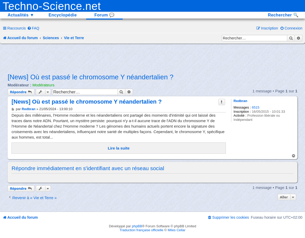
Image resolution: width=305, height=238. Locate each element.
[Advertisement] (152, 58)
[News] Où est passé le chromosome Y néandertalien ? (90, 77)
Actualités (21, 15)
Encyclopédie (63, 15)
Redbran (240, 101)
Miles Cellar (176, 230)
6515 (255, 107)
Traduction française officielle (141, 230)
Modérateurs (43, 85)
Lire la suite (119, 148)
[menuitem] (33, 28)
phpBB (137, 226)
